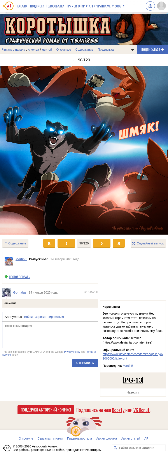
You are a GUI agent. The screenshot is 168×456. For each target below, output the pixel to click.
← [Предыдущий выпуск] (74, 60)
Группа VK (103, 6)
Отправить (85, 363)
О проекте (26, 438)
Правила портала (79, 438)
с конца (33, 49)
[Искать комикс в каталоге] (115, 448)
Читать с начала (13, 49)
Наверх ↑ (133, 392)
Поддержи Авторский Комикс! (46, 409)
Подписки (37, 6)
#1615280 (91, 292)
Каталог (22, 6)
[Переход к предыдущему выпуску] (21, 150)
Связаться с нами (50, 438)
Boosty (119, 6)
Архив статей (130, 438)
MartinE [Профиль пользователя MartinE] (21, 259)
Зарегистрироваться (49, 317)
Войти (28, 317)
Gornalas (19, 292)
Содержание (84, 49)
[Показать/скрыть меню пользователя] (161, 6)
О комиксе (63, 49)
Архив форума (106, 438)
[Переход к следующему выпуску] (84, 150)
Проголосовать (19, 276)
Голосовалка (55, 6)
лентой (47, 49)
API (91, 6)
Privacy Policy (72, 351)
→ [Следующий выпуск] (94, 60)
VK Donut (141, 409)
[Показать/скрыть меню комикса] (132, 49)
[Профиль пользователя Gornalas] (7, 292)
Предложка (106, 49)
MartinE (128, 365)
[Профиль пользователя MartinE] (9, 261)
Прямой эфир (75, 6)
